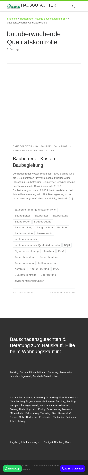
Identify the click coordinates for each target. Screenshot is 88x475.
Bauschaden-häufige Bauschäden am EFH (44, 18)
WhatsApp (12, 468)
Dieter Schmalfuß (25, 292)
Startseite (12, 18)
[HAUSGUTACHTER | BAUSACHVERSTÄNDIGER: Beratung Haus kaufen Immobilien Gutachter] (13, 6)
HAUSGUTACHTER (24, 465)
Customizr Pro (25, 469)
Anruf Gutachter (72, 468)
